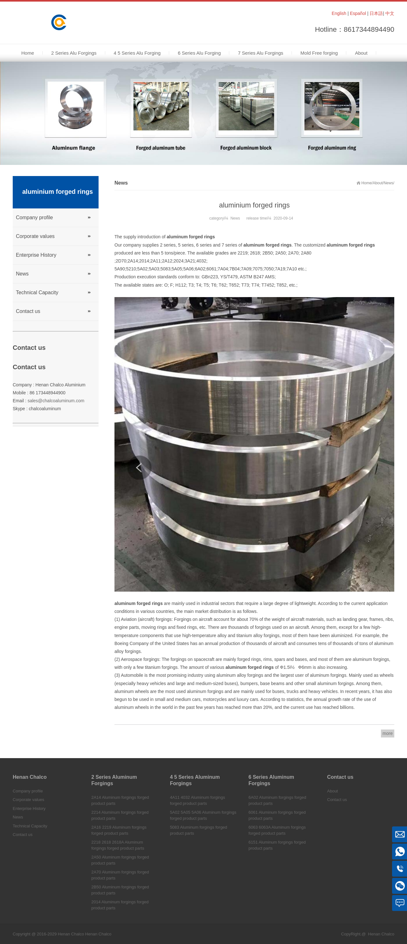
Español (358, 13)
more (388, 733)
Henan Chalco (98, 934)
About (378, 183)
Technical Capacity (37, 292)
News (388, 183)
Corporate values (35, 236)
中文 (389, 13)
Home (367, 183)
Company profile (34, 217)
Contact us (28, 311)
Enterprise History (36, 255)
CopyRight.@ (353, 934)
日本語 (376, 13)
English (339, 13)
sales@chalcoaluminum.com (56, 400)
